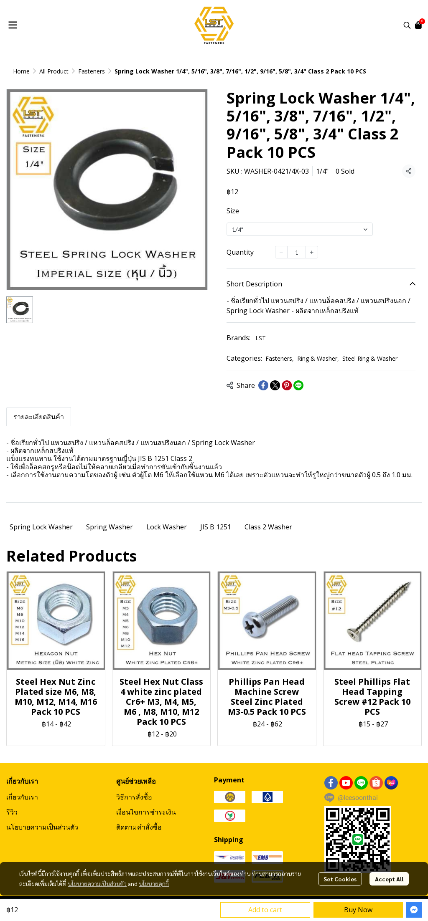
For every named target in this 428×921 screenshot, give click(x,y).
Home (21, 71)
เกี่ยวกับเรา (22, 797)
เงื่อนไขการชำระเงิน (146, 812)
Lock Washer (166, 526)
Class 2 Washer (268, 526)
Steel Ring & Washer (369, 358)
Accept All (389, 879)
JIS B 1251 (215, 526)
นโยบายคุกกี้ (154, 883)
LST (260, 338)
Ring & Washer (318, 358)
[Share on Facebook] (263, 385)
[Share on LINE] (298, 385)
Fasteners (91, 71)
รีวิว (12, 812)
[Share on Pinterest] (287, 385)
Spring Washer (109, 526)
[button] (407, 25)
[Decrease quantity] (281, 252)
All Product (54, 71)
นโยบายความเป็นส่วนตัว (97, 883)
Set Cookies (340, 879)
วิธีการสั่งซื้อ (134, 797)
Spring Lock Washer (41, 526)
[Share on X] (275, 385)
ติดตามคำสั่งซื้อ (139, 827)
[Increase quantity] (312, 252)
